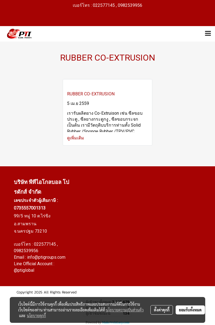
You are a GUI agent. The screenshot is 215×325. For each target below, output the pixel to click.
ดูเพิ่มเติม (76, 137)
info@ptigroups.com (46, 257)
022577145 (45, 244)
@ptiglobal (24, 270)
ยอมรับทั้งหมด (190, 309)
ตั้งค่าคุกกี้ (161, 309)
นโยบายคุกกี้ (36, 315)
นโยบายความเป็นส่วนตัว (125, 309)
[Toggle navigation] (208, 34)
